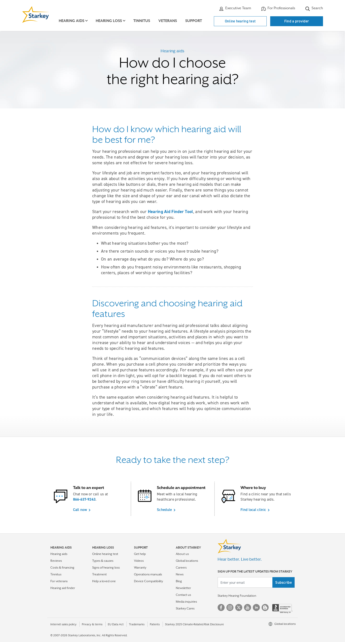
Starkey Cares (185, 608)
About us (182, 554)
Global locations (187, 560)
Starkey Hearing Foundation (237, 595)
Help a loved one (104, 581)
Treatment (99, 574)
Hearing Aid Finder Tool (170, 211)
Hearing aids (58, 554)
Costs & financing (62, 567)
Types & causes (102, 560)
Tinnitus (141, 21)
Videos (139, 560)
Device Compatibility (148, 581)
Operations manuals (148, 574)
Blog (179, 581)
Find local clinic (253, 509)
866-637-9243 (84, 499)
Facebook (221, 607)
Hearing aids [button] (71, 21)
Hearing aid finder (62, 588)
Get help (140, 554)
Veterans (167, 21)
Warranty (140, 567)
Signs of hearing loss (106, 567)
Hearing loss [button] (109, 21)
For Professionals (278, 8)
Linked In (256, 607)
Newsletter (183, 588)
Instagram (229, 607)
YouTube (247, 607)
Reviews (56, 560)
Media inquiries (186, 601)
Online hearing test (240, 21)
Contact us (183, 594)
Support (193, 21)
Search (314, 8)
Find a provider (296, 21)
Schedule (164, 509)
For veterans (59, 581)
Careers (181, 567)
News (180, 574)
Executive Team (235, 8)
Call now (80, 509)
